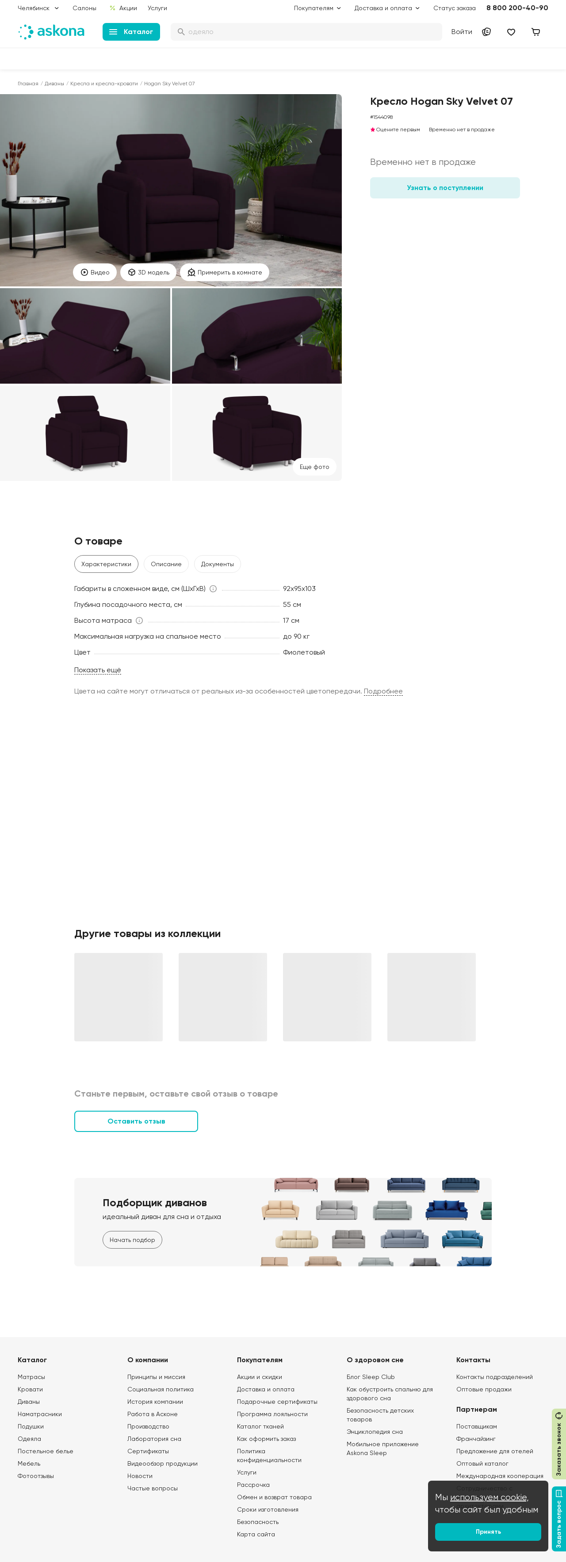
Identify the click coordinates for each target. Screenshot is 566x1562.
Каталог (131, 31)
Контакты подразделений (494, 1376)
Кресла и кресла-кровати (104, 83)
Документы (217, 564)
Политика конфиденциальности (269, 1455)
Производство (148, 1426)
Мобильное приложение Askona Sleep (383, 1448)
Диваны (54, 83)
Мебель (29, 1463)
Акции (123, 7)
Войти (461, 31)
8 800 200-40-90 (517, 8)
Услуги (157, 7)
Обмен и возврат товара (274, 1497)
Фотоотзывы (36, 1475)
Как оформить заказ (266, 1438)
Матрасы (31, 1376)
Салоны (84, 7)
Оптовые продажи (484, 1389)
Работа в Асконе (152, 1413)
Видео (95, 272)
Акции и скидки (259, 1376)
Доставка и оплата (265, 1389)
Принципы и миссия (156, 1376)
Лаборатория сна (154, 1438)
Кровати (30, 1389)
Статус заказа (454, 7)
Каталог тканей (260, 1426)
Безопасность (258, 1521)
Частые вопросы (152, 1488)
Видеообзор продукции (162, 1463)
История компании (155, 1401)
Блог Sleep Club (371, 1376)
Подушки (31, 1426)
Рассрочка (253, 1484)
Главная (28, 83)
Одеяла (29, 1438)
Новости (140, 1475)
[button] (146, 588)
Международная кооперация (499, 1475)
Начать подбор (132, 1239)
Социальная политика (160, 1389)
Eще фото (314, 466)
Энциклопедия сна (375, 1431)
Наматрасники (40, 1413)
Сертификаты (148, 1451)
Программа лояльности (272, 1413)
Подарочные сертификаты (277, 1401)
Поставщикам (476, 1426)
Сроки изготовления (267, 1509)
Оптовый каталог (482, 1463)
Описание (166, 564)
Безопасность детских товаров (380, 1415)
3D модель (148, 272)
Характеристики (106, 564)
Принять (488, 1531)
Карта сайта (256, 1534)
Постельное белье (45, 1451)
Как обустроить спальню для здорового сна (390, 1394)
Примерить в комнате (224, 272)
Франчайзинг (476, 1438)
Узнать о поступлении (445, 187)
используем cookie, (489, 1497)
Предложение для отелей (494, 1451)
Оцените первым (395, 129)
